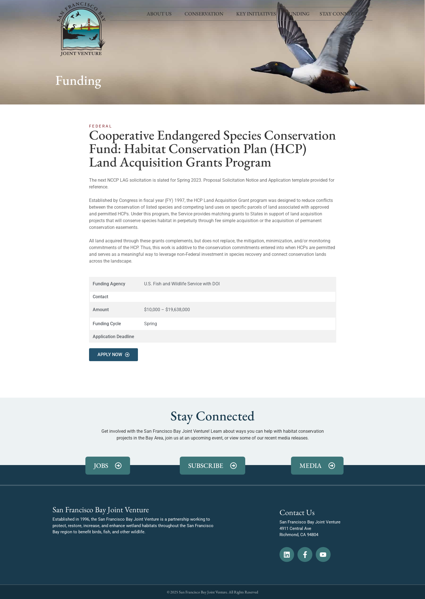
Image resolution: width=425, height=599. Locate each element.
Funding (298, 13)
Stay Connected (343, 13)
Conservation (205, 13)
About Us (160, 13)
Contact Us (297, 512)
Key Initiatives (256, 13)
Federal (101, 126)
